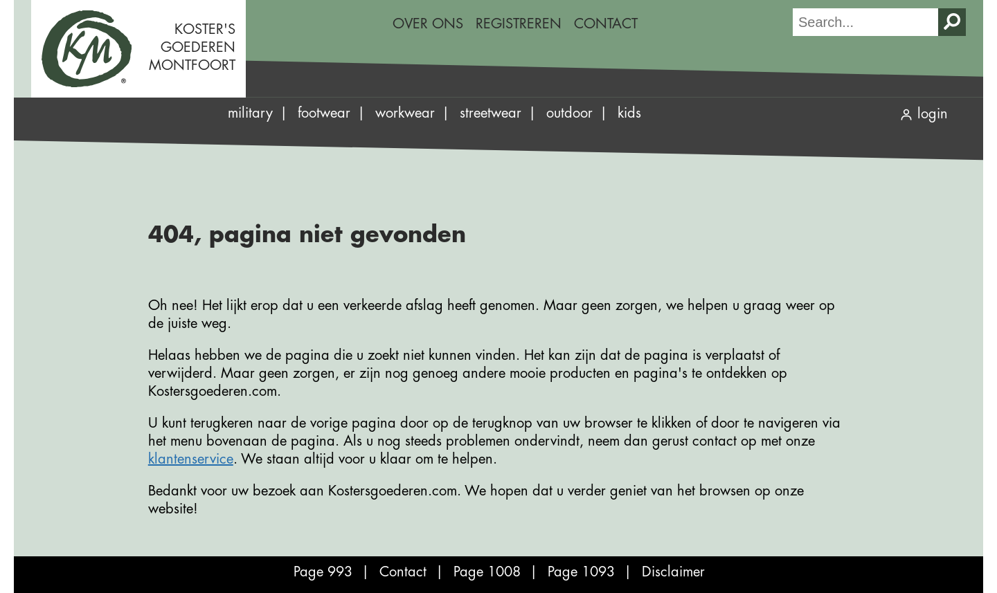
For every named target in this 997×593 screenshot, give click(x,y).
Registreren (519, 24)
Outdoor (569, 113)
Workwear (405, 113)
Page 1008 (487, 572)
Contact (606, 24)
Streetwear (490, 113)
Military (250, 113)
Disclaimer (673, 572)
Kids (629, 113)
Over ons (428, 24)
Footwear (324, 113)
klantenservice (190, 459)
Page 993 (323, 572)
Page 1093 (581, 572)
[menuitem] (428, 24)
